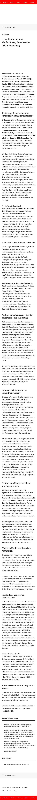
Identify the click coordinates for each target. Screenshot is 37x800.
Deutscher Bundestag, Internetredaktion (16, 764)
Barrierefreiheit (6, 787)
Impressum (25, 787)
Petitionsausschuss (10, 751)
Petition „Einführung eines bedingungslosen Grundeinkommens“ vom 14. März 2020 (17, 725)
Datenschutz (16, 787)
